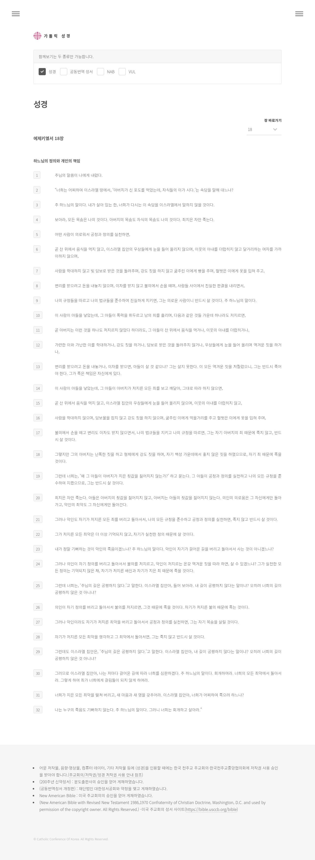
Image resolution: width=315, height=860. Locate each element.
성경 (52, 71)
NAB (111, 71)
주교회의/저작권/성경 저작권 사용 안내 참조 (105, 775)
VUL (132, 71)
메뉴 (299, 14)
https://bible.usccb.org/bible (211, 809)
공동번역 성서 (81, 71)
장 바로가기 (273, 120)
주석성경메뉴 (16, 14)
